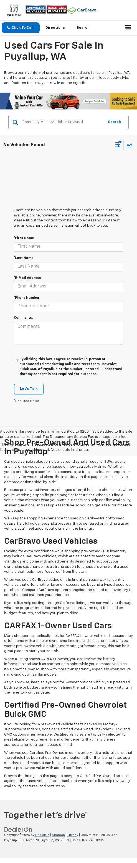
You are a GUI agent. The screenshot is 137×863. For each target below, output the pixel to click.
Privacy (72, 834)
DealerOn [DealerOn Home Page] (42, 834)
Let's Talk (28, 389)
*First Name (24, 238)
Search (114, 122)
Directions (55, 28)
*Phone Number (27, 298)
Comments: (23, 318)
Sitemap (58, 834)
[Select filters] (118, 145)
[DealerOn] (18, 829)
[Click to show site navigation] (128, 28)
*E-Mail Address (27, 278)
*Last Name (23, 258)
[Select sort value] (128, 145)
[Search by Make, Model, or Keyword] (62, 122)
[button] (21, 27)
